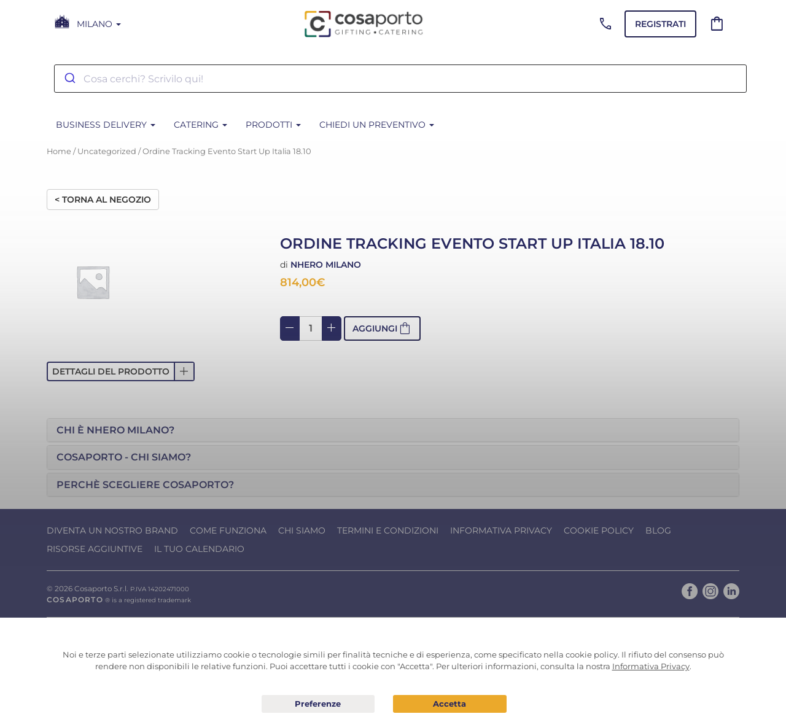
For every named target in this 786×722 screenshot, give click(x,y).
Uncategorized (106, 151)
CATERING (200, 124)
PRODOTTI (273, 124)
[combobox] (400, 78)
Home (59, 151)
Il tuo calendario (199, 548)
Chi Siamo (301, 530)
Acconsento (450, 704)
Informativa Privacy (501, 530)
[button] (121, 371)
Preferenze (318, 704)
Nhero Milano (325, 264)
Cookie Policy (599, 530)
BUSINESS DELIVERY (105, 124)
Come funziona (228, 530)
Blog (658, 530)
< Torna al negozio (103, 199)
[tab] (393, 430)
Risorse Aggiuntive (94, 548)
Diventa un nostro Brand (112, 530)
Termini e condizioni (387, 530)
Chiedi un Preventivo (376, 124)
